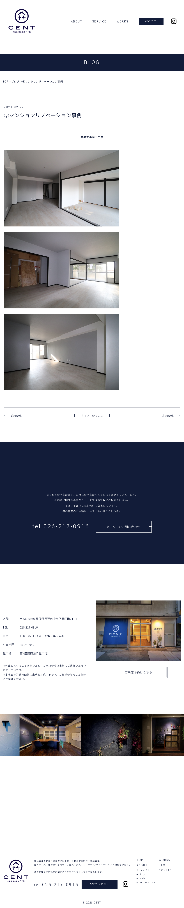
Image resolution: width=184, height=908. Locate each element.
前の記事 (16, 416)
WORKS (123, 21)
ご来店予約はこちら (146, 672)
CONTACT (166, 870)
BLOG (163, 865)
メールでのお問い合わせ (129, 526)
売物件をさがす (103, 884)
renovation (147, 882)
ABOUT (76, 21)
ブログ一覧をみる (92, 415)
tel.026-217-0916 (60, 526)
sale (143, 878)
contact (154, 21)
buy (142, 874)
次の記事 (168, 416)
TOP (140, 860)
